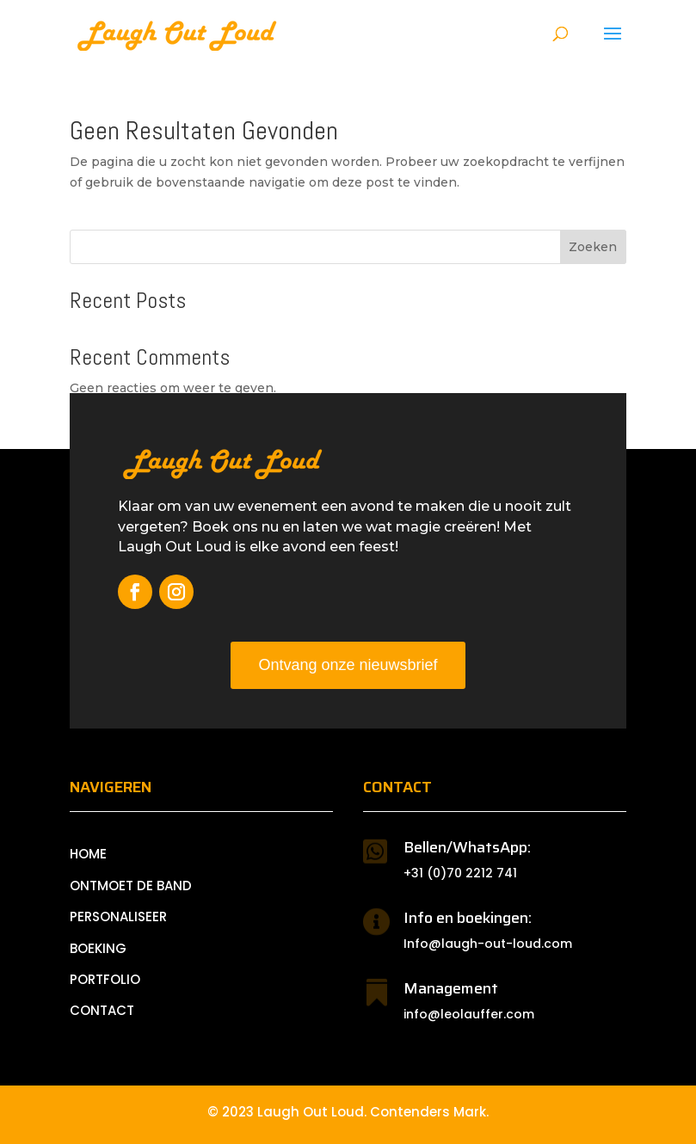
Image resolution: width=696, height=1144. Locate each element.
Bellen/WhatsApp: (467, 847)
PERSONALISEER (118, 916)
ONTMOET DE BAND (131, 885)
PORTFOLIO (105, 979)
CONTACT (102, 1010)
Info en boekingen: (467, 918)
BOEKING (98, 948)
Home (88, 854)
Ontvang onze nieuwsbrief (347, 664)
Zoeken (593, 247)
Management (450, 988)
